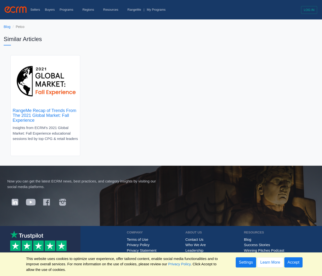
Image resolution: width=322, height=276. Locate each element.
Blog (7, 27)
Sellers (35, 9)
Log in (309, 10)
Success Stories (257, 245)
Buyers (50, 9)
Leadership (194, 250)
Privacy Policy (138, 245)
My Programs (156, 9)
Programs (69, 9)
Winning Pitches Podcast (264, 250)
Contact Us (194, 239)
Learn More (270, 262)
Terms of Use (137, 239)
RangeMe (134, 9)
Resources (113, 9)
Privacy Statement (142, 250)
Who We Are (195, 245)
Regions (90, 9)
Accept (293, 262)
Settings (246, 262)
